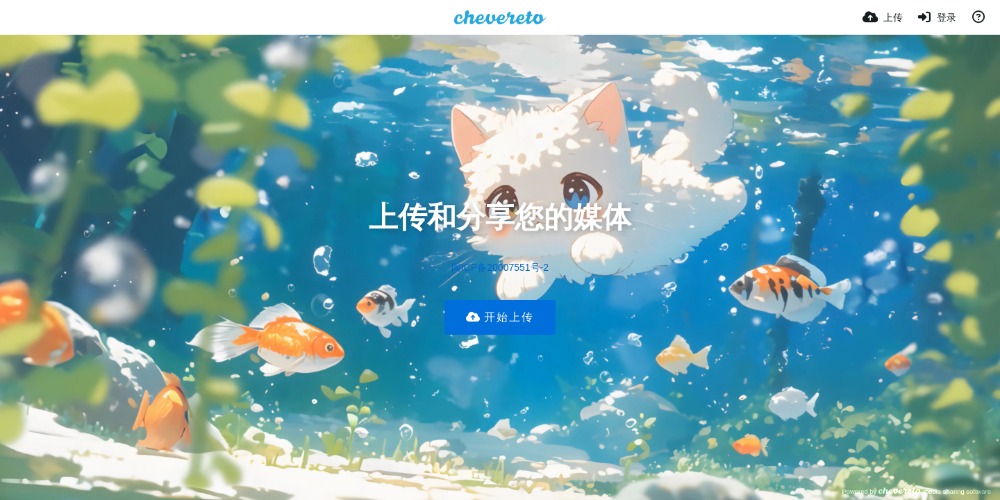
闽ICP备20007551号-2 (500, 267)
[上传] (882, 17)
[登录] (937, 17)
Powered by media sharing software (916, 491)
